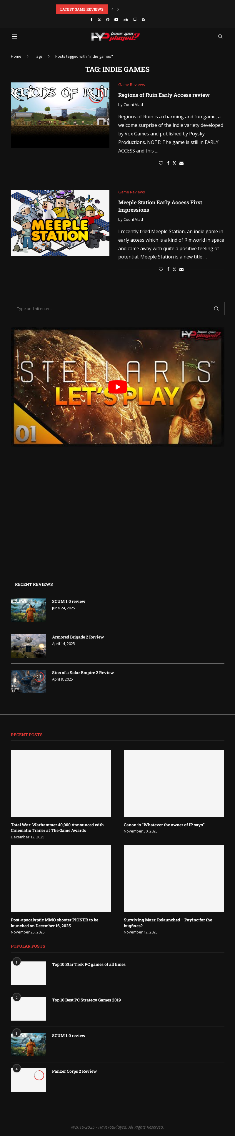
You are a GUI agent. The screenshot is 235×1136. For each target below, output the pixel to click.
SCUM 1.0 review (68, 601)
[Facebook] (91, 19)
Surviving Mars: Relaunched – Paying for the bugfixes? (168, 922)
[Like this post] (161, 163)
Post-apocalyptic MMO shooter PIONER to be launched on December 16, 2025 (54, 922)
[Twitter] (99, 19)
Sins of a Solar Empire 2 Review (83, 672)
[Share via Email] (181, 163)
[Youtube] (116, 19)
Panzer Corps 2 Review (74, 1071)
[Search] (220, 36)
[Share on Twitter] (174, 163)
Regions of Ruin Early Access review (164, 94)
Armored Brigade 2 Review (78, 637)
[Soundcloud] (125, 19)
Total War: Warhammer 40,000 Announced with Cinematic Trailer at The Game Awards (57, 827)
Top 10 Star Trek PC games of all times (89, 964)
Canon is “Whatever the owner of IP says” (164, 824)
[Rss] (143, 19)
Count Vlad (133, 104)
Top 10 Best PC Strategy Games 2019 (86, 1000)
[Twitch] (135, 19)
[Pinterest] (107, 19)
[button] (112, 9)
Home (16, 56)
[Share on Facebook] (168, 163)
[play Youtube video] (117, 387)
